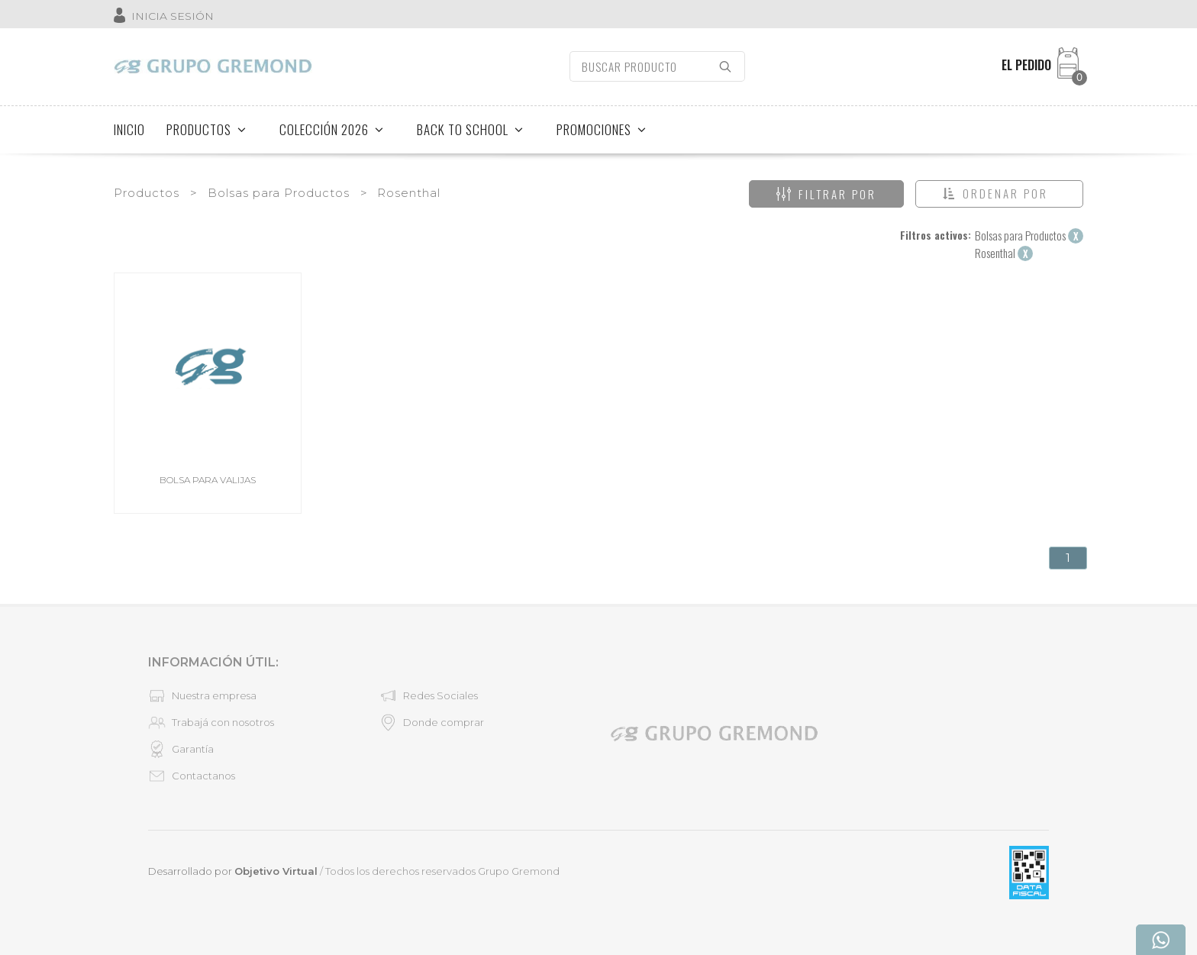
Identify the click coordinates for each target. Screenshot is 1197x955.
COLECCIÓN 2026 (331, 129)
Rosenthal (408, 193)
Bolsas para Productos (279, 193)
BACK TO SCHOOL (470, 129)
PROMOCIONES (602, 129)
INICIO (129, 129)
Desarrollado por (233, 871)
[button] (999, 194)
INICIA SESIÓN (172, 16)
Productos (146, 193)
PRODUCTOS (206, 129)
